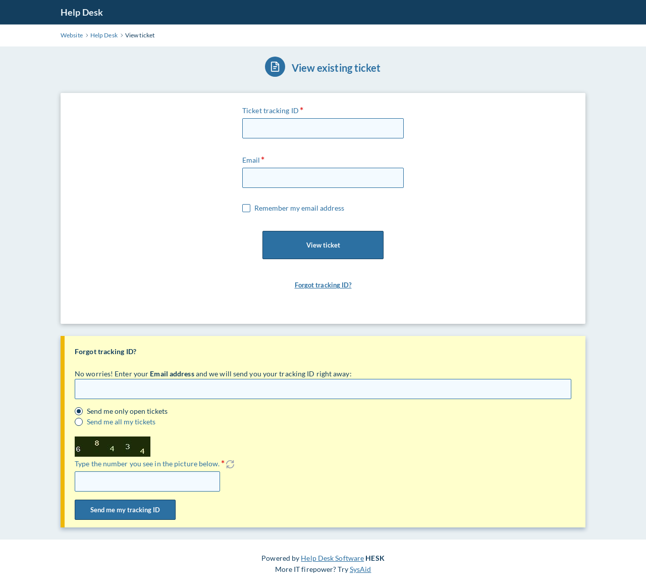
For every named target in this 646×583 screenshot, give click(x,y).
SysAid (360, 569)
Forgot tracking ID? (323, 285)
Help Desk (82, 12)
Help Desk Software (332, 558)
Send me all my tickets (121, 422)
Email (251, 160)
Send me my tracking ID (125, 510)
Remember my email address (299, 208)
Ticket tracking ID (270, 110)
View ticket (323, 245)
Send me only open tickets (127, 411)
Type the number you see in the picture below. (147, 463)
